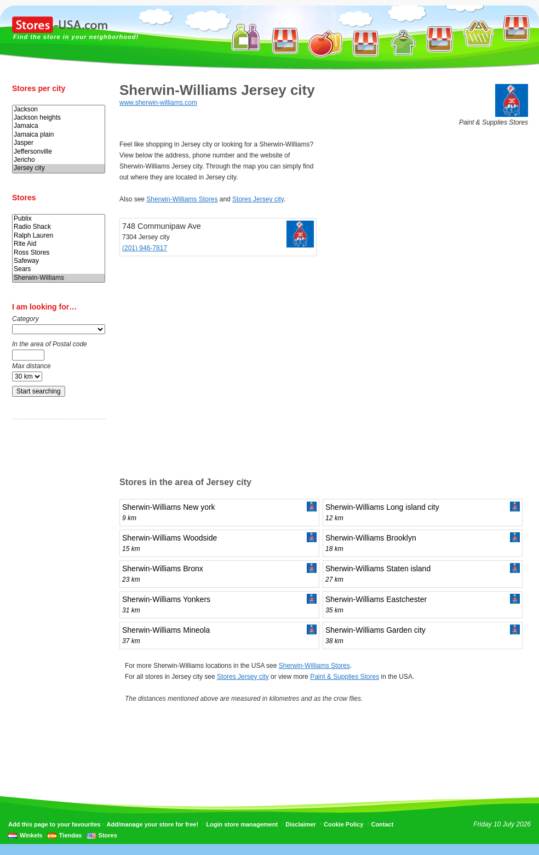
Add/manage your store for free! (152, 824)
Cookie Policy (343, 824)
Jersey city (59, 168)
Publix (59, 219)
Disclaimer (300, 824)
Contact (382, 824)
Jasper (59, 143)
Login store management (242, 824)
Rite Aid (59, 244)
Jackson (59, 109)
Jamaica (59, 126)
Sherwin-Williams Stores (181, 199)
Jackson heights (59, 118)
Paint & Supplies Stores (344, 676)
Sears (59, 269)
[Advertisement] (56, 599)
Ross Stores (59, 253)
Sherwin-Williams (59, 278)
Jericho (59, 160)
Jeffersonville (59, 152)
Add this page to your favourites (54, 824)
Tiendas (70, 835)
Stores (108, 835)
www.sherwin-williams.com (158, 102)
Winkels (31, 835)
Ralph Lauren (59, 236)
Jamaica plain (59, 135)
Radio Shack (59, 227)
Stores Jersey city (258, 199)
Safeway (59, 261)
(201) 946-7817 (144, 248)
